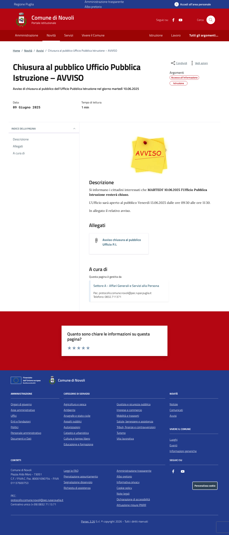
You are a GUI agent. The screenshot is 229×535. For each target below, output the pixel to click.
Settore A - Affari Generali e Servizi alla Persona (126, 285)
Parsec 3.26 (88, 521)
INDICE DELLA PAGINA (43, 128)
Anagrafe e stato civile (77, 416)
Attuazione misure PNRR (131, 505)
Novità (51, 35)
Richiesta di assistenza (77, 488)
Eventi (173, 445)
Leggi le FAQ (71, 471)
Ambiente (69, 410)
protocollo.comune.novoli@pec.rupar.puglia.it (37, 500)
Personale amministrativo (26, 433)
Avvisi (40, 50)
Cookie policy (124, 488)
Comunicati (176, 410)
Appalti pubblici (73, 421)
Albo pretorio (93, 6)
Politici (14, 427)
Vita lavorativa (125, 438)
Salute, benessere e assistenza (135, 421)
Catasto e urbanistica (76, 433)
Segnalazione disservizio (78, 482)
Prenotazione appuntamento (81, 476)
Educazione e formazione (78, 444)
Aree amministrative (23, 410)
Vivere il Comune (93, 35)
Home (16, 50)
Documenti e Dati (21, 438)
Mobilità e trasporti (128, 416)
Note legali (123, 493)
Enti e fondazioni (21, 421)
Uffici (14, 416)
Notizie (174, 404)
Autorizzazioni (72, 427)
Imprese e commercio (129, 410)
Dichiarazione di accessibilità (133, 499)
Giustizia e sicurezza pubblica (133, 404)
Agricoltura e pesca (75, 404)
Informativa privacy (128, 482)
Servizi (68, 35)
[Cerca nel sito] (210, 20)
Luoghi (173, 439)
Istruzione (156, 35)
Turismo (121, 433)
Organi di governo (21, 404)
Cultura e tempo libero (77, 438)
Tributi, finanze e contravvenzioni (136, 427)
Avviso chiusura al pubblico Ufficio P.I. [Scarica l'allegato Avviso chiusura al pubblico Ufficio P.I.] (122, 242)
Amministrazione (26, 35)
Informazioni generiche (183, 451)
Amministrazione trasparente (134, 471)
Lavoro (176, 35)
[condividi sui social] (179, 63)
